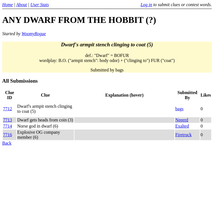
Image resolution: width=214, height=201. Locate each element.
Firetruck (183, 134)
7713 (7, 120)
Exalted (182, 126)
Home (7, 4)
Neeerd (181, 120)
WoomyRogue (33, 33)
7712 (7, 108)
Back (6, 143)
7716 (7, 134)
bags (179, 108)
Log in (146, 4)
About (21, 4)
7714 (7, 126)
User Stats (39, 4)
